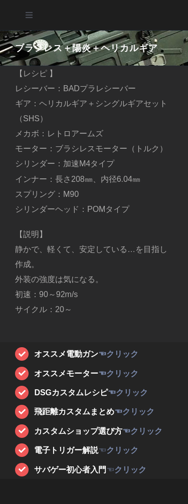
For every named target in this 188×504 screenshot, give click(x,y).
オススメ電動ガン (66, 354)
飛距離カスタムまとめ (74, 411)
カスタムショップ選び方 (78, 431)
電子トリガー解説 (66, 450)
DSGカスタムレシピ (71, 392)
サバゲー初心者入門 (70, 469)
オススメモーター (66, 373)
